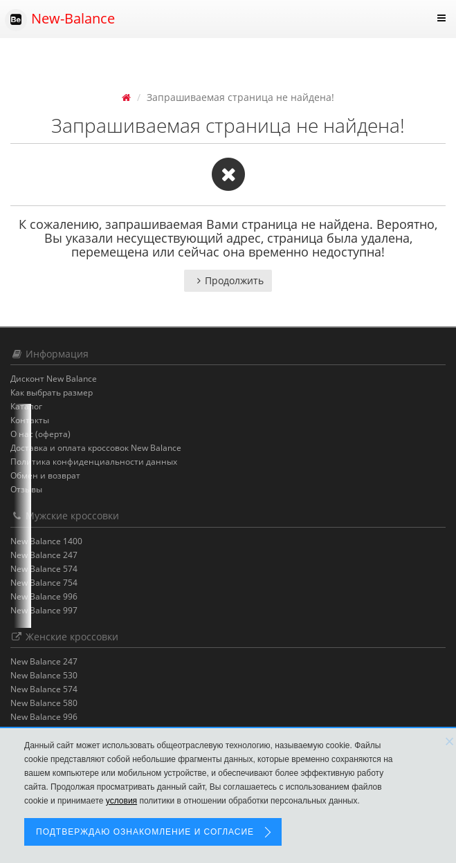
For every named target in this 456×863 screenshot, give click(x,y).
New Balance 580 (43, 703)
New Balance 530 (43, 675)
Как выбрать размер (51, 392)
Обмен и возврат (45, 475)
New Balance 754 (43, 582)
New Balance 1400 (46, 541)
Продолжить (228, 280)
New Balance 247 (43, 555)
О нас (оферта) (40, 434)
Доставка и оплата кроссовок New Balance (95, 448)
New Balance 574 (43, 569)
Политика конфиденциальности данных (93, 461)
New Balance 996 (43, 596)
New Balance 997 (43, 610)
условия (121, 801)
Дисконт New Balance (53, 378)
